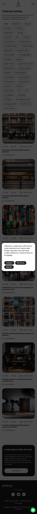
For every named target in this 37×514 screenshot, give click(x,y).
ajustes (9, 255)
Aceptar (9, 263)
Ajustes (9, 267)
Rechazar (20, 263)
